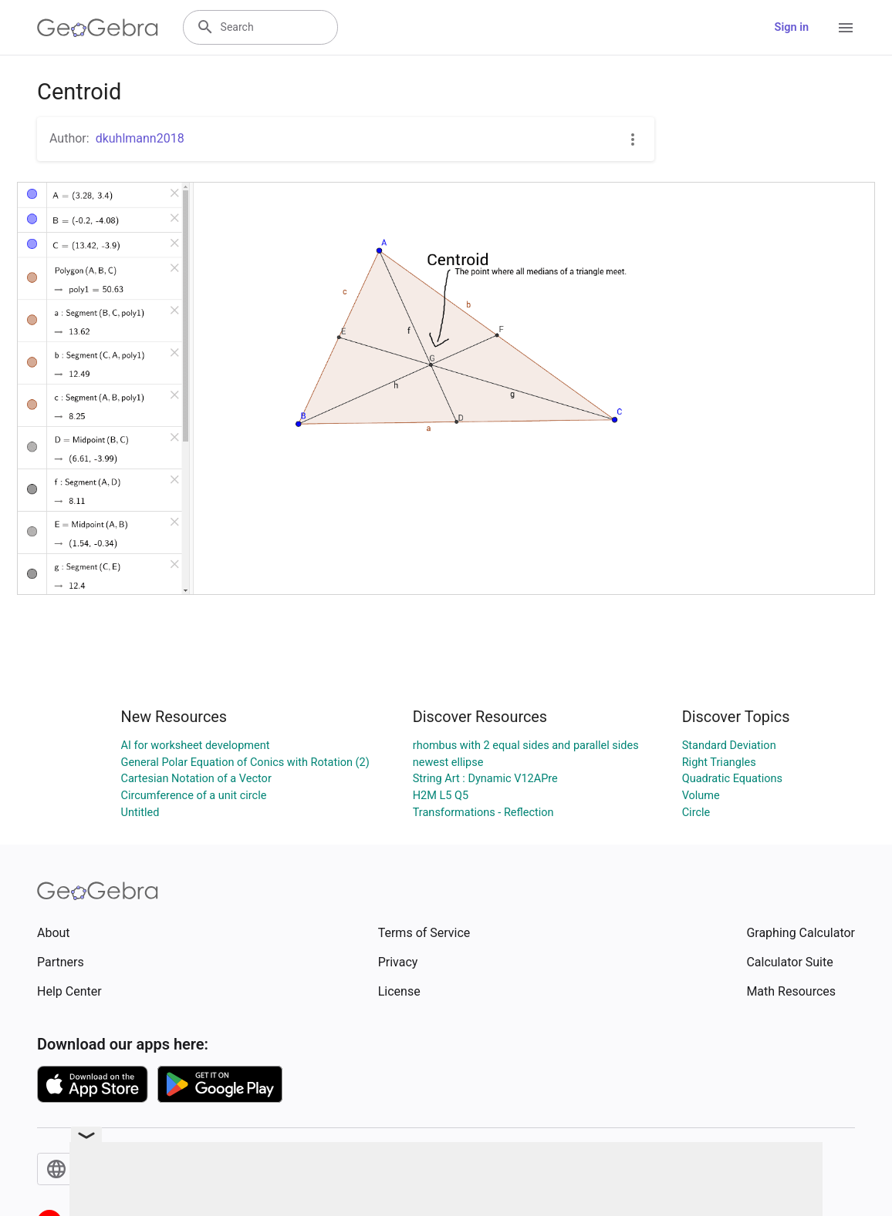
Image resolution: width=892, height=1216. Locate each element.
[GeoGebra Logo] (97, 27)
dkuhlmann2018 (140, 138)
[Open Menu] (845, 27)
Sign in (792, 27)
